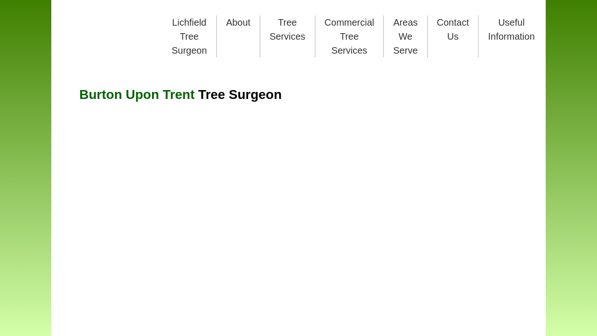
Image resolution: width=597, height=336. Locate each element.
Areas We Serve (405, 36)
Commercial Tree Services (350, 36)
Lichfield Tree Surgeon (189, 36)
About (238, 22)
